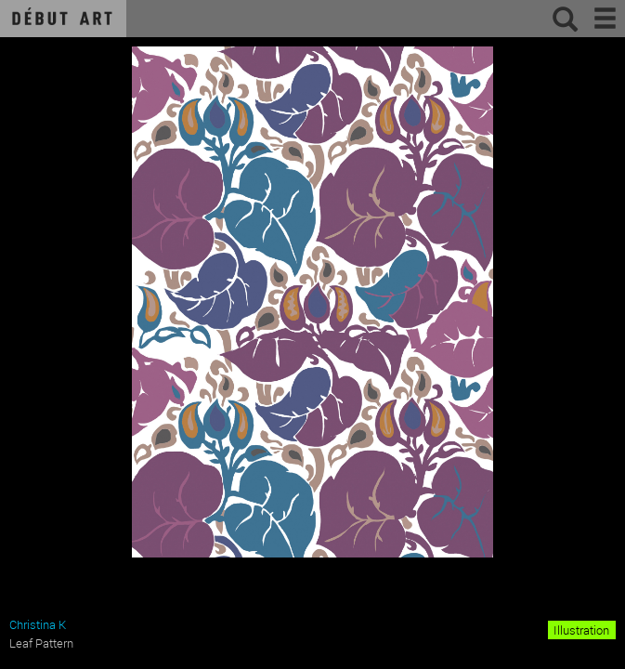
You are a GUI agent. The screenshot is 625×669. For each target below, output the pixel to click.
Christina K (37, 624)
